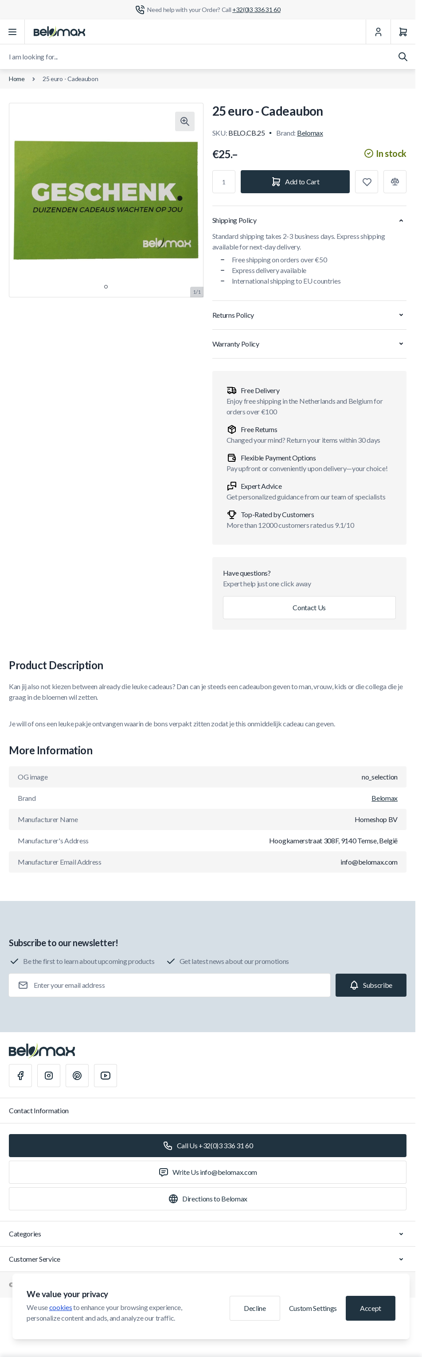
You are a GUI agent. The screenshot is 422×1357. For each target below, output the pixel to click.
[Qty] (223, 181)
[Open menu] (12, 31)
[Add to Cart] (295, 181)
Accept (370, 1308)
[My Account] (378, 31)
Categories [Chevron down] (207, 1233)
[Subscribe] (371, 985)
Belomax (310, 133)
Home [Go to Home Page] (17, 78)
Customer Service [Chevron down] (207, 1259)
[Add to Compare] (394, 181)
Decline (255, 1308)
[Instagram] (48, 1075)
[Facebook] (20, 1075)
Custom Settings (313, 1308)
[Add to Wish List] (366, 181)
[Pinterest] (77, 1075)
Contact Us (309, 607)
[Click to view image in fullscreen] (185, 121)
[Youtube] (105, 1075)
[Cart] (403, 31)
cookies (60, 1307)
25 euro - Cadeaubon (70, 78)
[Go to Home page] (59, 32)
